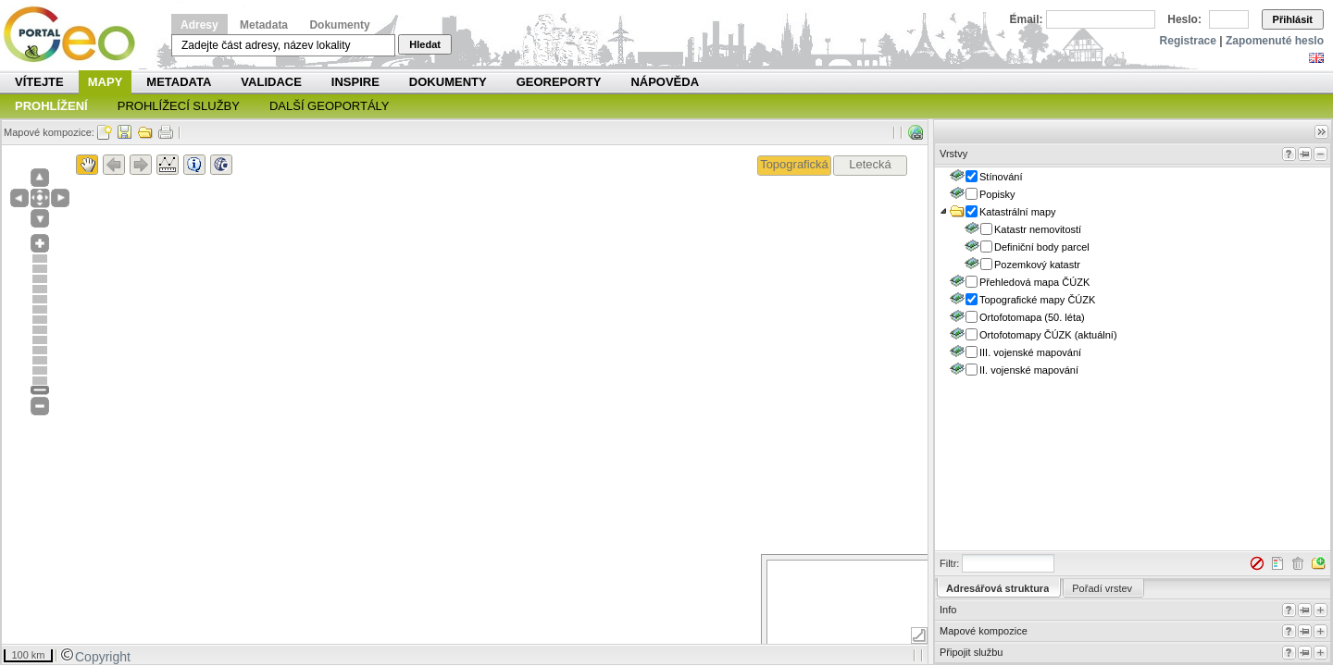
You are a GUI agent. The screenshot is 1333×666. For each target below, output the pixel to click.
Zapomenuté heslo (1275, 40)
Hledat (425, 44)
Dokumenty (339, 24)
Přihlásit (1293, 19)
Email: (1026, 19)
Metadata (264, 24)
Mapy (105, 82)
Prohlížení (51, 106)
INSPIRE (355, 82)
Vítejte (39, 82)
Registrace (1188, 40)
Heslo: (1184, 19)
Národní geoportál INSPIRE (76, 34)
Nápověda (664, 82)
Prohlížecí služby (179, 106)
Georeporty (559, 82)
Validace (271, 82)
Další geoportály (329, 106)
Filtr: (949, 563)
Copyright (95, 656)
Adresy (199, 24)
